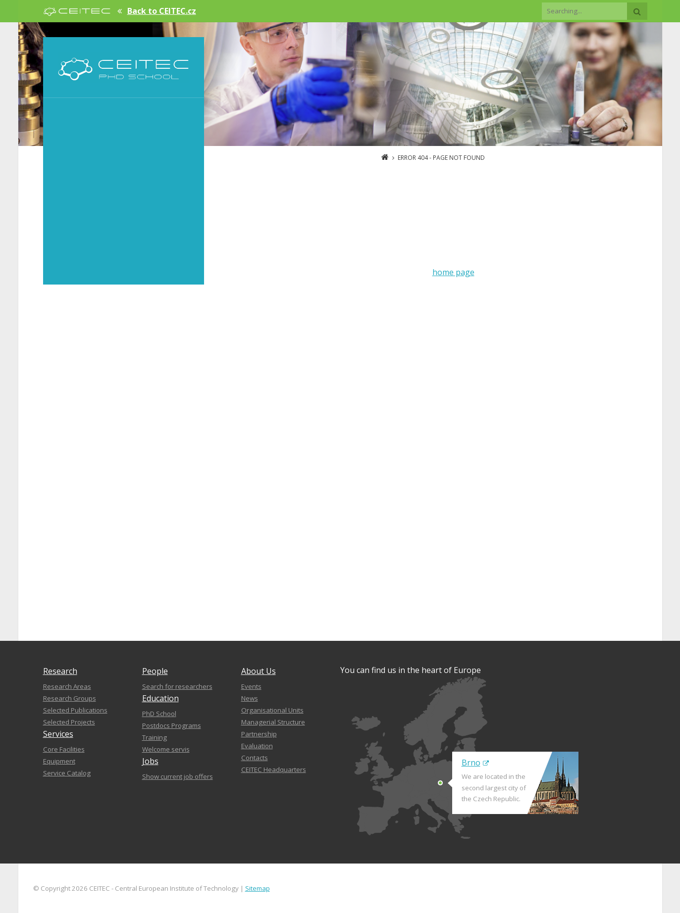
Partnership (259, 733)
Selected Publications (75, 710)
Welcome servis (166, 749)
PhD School (159, 713)
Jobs (150, 761)
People (155, 671)
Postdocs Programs (171, 725)
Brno (475, 762)
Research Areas (67, 686)
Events (251, 686)
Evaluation (257, 745)
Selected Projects (69, 722)
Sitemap (257, 888)
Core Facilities (64, 749)
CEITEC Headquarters (273, 769)
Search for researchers (177, 686)
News (249, 698)
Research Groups (69, 698)
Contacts (254, 757)
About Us (258, 671)
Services (58, 733)
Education (160, 698)
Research (60, 671)
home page (453, 272)
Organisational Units (272, 710)
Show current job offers (177, 776)
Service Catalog (67, 773)
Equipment (59, 761)
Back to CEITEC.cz (161, 10)
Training (154, 737)
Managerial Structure (273, 722)
